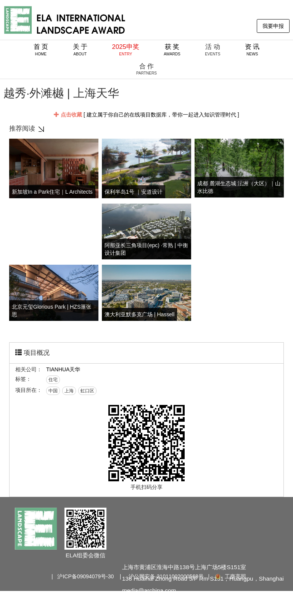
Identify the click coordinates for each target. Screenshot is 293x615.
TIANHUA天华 (63, 369)
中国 (53, 390)
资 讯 (252, 49)
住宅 (53, 379)
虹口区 (87, 390)
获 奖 (172, 49)
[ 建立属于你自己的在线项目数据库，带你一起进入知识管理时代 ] (146, 115)
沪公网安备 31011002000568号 (166, 576)
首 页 (41, 49)
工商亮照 (230, 576)
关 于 (80, 49)
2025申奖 (125, 49)
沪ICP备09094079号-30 (85, 576)
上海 (69, 390)
